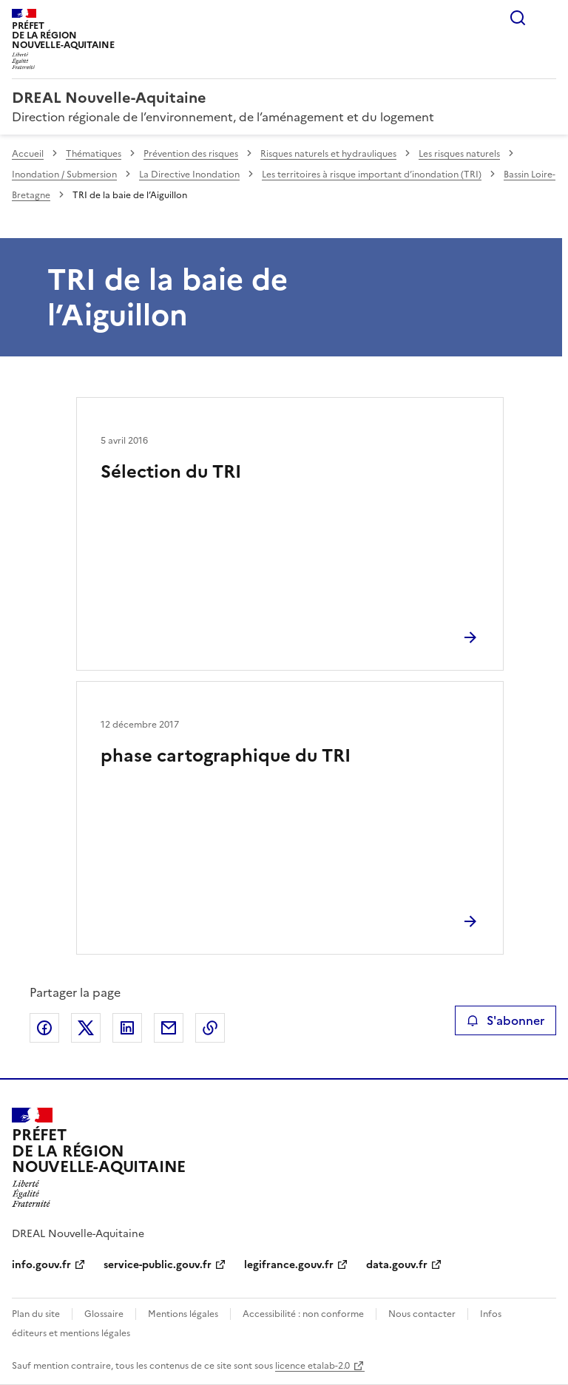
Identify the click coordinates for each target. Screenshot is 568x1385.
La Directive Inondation (189, 174)
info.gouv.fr (41, 1265)
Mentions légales (183, 1314)
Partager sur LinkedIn (127, 1028)
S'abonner (505, 1020)
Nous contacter (422, 1314)
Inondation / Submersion (64, 174)
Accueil (28, 153)
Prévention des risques (190, 153)
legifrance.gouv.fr (289, 1265)
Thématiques (93, 153)
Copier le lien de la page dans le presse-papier (210, 1028)
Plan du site (36, 1314)
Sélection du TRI (171, 471)
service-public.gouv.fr (158, 1265)
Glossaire (104, 1314)
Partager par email (168, 1028)
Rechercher (517, 18)
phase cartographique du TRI (226, 755)
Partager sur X (86, 1028)
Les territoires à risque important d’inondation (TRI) (371, 174)
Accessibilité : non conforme (303, 1314)
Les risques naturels (459, 153)
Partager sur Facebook (44, 1028)
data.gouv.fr (396, 1265)
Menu (547, 18)
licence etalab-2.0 (312, 1365)
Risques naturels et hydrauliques (328, 153)
